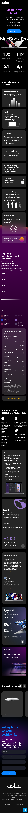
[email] (13, 762)
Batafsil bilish (7, 572)
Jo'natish (9, 773)
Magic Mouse (7, 714)
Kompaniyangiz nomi (5, 765)
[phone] (13, 757)
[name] (13, 752)
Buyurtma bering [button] (14, 31)
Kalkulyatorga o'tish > (14, 398)
